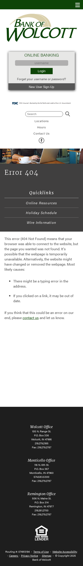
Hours (41, 127)
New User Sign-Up (41, 86)
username (40, 79)
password (58, 79)
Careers (14, 556)
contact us (31, 317)
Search (67, 114)
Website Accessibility (64, 552)
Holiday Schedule (41, 212)
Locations (42, 121)
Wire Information (41, 222)
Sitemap (46, 556)
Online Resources (41, 202)
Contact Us (41, 133)
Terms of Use (41, 552)
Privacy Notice (29, 556)
